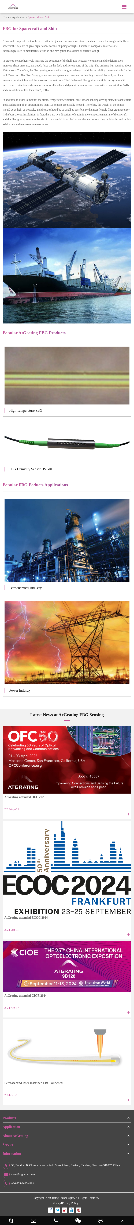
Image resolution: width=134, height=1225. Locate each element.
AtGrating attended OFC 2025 (24, 797)
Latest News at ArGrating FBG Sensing (67, 714)
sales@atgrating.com (19, 1174)
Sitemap (56, 1203)
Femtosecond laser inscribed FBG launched (33, 1083)
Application (18, 17)
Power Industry (20, 690)
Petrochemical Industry (25, 588)
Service (8, 1145)
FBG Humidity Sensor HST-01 (31, 469)
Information (12, 1154)
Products (9, 1118)
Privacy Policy (70, 1203)
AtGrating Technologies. (61, 1197)
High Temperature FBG (25, 410)
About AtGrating (15, 1136)
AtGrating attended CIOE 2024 (25, 995)
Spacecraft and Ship (39, 17)
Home (6, 17)
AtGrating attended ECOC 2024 (26, 917)
